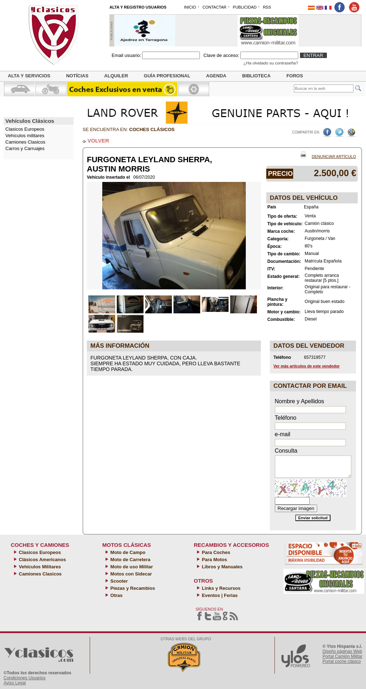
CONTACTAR (214, 7)
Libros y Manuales (222, 566)
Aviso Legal (15, 682)
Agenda (216, 75)
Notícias (77, 75)
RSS (267, 7)
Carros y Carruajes (24, 148)
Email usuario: (126, 55)
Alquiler (116, 75)
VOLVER (98, 141)
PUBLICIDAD (245, 7)
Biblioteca (256, 75)
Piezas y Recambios (132, 588)
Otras (116, 595)
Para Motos (214, 559)
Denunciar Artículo (334, 156)
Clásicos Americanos (42, 559)
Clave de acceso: (221, 55)
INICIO (190, 7)
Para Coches (215, 552)
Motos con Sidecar (130, 574)
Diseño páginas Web (342, 651)
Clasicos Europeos (39, 552)
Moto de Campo (127, 552)
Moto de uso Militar (131, 566)
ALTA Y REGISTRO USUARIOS (137, 7)
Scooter (118, 581)
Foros (294, 75)
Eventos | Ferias (219, 595)
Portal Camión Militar (342, 656)
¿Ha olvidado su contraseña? (271, 63)
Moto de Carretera (129, 559)
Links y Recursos (220, 588)
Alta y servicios (29, 75)
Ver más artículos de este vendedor (306, 366)
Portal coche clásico (342, 661)
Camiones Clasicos (25, 142)
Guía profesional (167, 75)
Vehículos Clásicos (29, 121)
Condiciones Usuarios (25, 677)
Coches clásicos (151, 129)
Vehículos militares (24, 135)
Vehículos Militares (39, 566)
